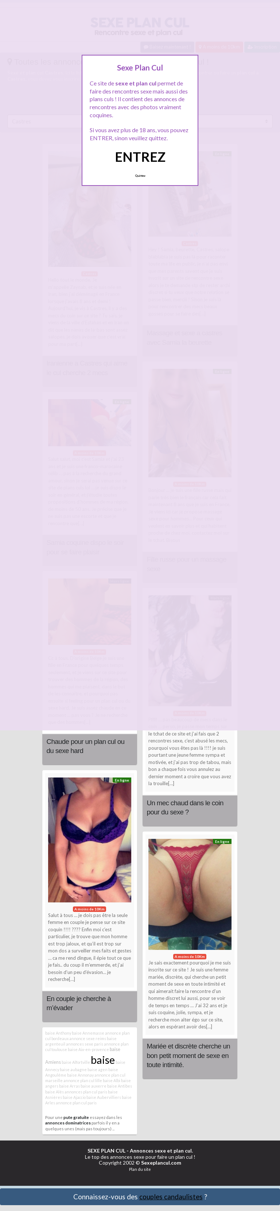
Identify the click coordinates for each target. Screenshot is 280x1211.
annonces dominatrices (68, 1122)
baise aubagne (73, 1069)
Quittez (140, 175)
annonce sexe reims (87, 1038)
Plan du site (140, 1169)
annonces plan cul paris (86, 1091)
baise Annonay (80, 1075)
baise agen (98, 1069)
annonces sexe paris (84, 1044)
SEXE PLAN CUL (106, 1150)
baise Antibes (119, 1086)
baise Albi (111, 1080)
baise (103, 1059)
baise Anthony (58, 1033)
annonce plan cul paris (76, 1102)
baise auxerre (93, 1086)
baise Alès (54, 1091)
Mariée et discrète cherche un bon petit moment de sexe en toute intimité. (188, 1055)
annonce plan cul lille (82, 1080)
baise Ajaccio (74, 1097)
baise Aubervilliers (103, 1097)
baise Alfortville (76, 1062)
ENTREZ (140, 157)
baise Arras (69, 1086)
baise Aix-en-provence (88, 1049)
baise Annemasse (88, 1033)
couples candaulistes (171, 1196)
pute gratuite (76, 1117)
